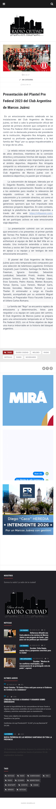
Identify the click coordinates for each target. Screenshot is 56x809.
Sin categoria (25, 659)
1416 (21, 734)
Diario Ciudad (22, 352)
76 (47, 658)
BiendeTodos (34, 780)
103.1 (47, 776)
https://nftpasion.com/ (40, 213)
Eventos (24, 785)
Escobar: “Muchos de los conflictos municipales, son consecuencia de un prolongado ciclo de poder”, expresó (35, 664)
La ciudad (24, 630)
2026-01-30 (35, 630)
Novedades (31, 357)
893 (20, 684)
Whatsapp (11, 785)
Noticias (8, 357)
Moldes (36, 352)
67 (43, 645)
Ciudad (35, 785)
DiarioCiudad (35, 776)
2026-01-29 (35, 645)
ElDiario (21, 780)
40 (43, 630)
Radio (46, 352)
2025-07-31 (12, 684)
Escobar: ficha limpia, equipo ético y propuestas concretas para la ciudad (35, 650)
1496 (13, 697)
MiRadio (11, 790)
